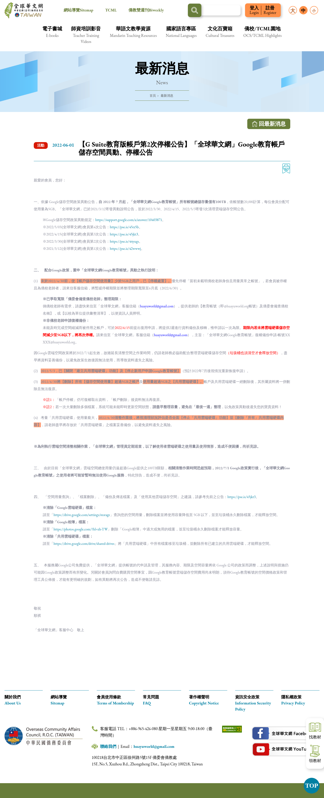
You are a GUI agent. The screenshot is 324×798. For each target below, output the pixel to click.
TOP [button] (311, 785)
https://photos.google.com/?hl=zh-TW (81, 529)
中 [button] (303, 10)
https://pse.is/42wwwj (125, 248)
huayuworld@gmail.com (153, 746)
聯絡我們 (108, 746)
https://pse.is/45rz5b (124, 227)
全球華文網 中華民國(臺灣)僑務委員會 (23, 10)
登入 (254, 10)
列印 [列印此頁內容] (286, 168)
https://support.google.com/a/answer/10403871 (128, 219)
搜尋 (194, 10)
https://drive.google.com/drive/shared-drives (84, 543)
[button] (52, 35)
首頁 (153, 96)
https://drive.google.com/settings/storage (82, 514)
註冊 (269, 10)
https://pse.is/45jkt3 (124, 234)
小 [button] (314, 10)
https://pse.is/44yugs (124, 241)
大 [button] (292, 10)
